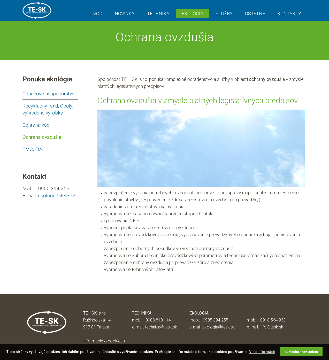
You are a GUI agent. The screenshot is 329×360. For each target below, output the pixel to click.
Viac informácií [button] (262, 352)
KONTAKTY (289, 13)
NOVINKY (125, 13)
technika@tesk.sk (161, 327)
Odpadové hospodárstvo (48, 94)
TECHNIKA (158, 13)
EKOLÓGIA (192, 13)
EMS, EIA (32, 149)
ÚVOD (96, 13)
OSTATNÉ (255, 13)
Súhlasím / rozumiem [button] (301, 352)
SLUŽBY (224, 13)
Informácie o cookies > (104, 341)
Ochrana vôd (35, 125)
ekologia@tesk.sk (57, 195)
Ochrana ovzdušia (41, 137)
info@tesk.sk (271, 327)
